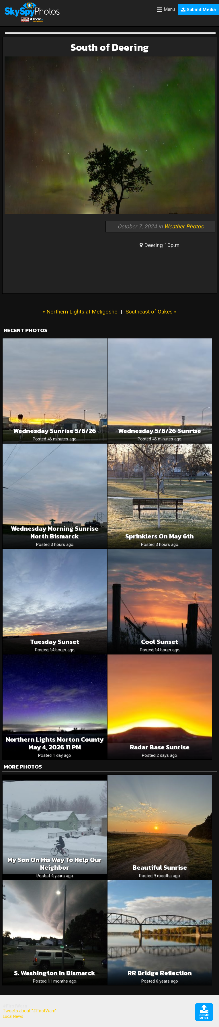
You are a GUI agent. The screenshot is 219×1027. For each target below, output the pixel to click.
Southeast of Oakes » (151, 311)
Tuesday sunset (54, 642)
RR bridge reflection (160, 973)
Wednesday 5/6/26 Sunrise (159, 431)
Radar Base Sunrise (159, 747)
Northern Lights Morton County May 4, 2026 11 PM (54, 743)
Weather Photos (184, 226)
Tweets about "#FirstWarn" (29, 1011)
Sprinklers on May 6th (159, 536)
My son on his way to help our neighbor (54, 863)
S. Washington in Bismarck (54, 973)
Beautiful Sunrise (159, 867)
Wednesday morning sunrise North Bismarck (54, 532)
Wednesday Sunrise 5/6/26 (54, 431)
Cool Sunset (159, 642)
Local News (13, 1016)
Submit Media (198, 9)
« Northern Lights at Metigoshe (79, 311)
